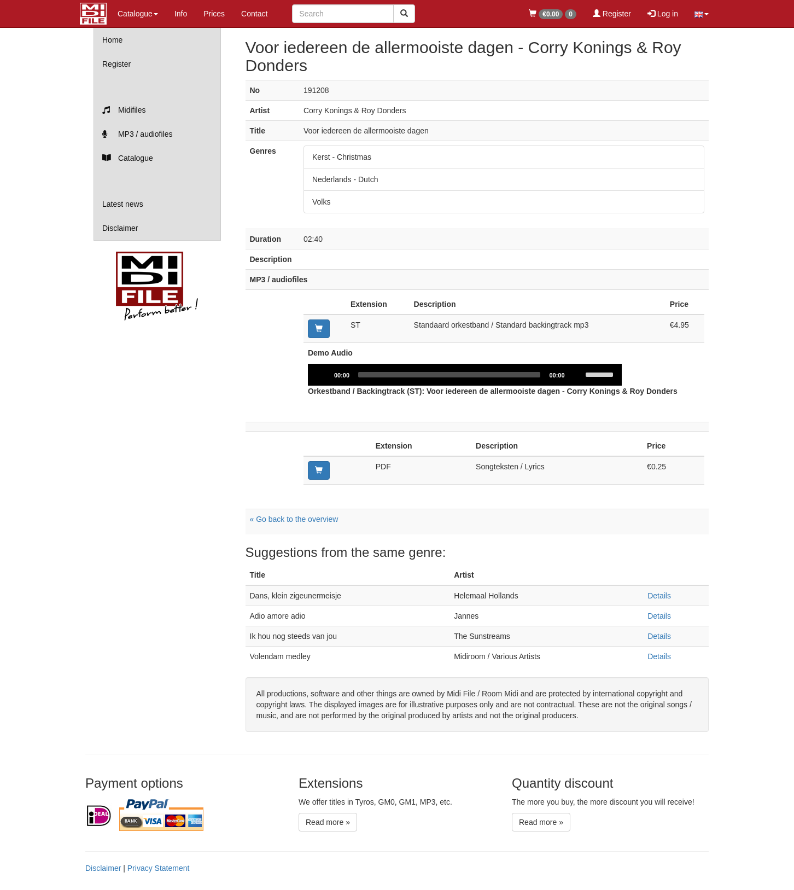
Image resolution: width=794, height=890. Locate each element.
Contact (254, 13)
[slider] (449, 374)
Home (112, 40)
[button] (701, 13)
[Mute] (576, 374)
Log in (662, 13)
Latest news (122, 204)
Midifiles (123, 110)
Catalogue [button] (138, 13)
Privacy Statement (158, 868)
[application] (465, 375)
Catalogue (127, 158)
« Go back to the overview (294, 519)
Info (180, 13)
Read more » (328, 822)
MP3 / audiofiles (137, 134)
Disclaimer (120, 228)
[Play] (322, 374)
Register (612, 13)
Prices (214, 13)
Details (659, 595)
